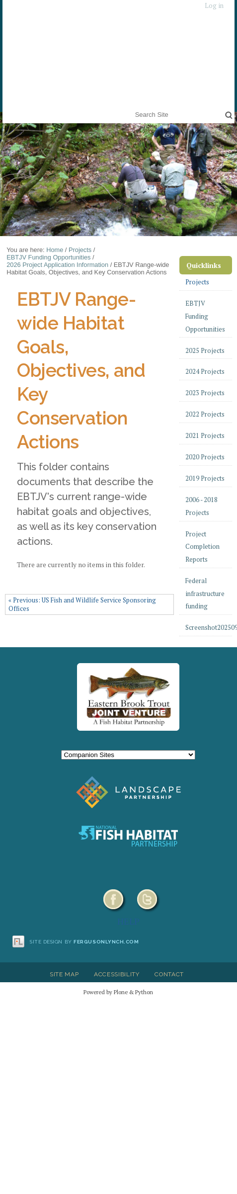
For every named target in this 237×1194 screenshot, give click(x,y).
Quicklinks (203, 265)
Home (54, 250)
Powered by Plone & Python (118, 992)
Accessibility (117, 974)
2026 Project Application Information (57, 264)
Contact (169, 974)
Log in (214, 5)
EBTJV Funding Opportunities (48, 257)
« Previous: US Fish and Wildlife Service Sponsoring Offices (82, 604)
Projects (80, 250)
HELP (128, 921)
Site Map (64, 974)
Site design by (84, 941)
